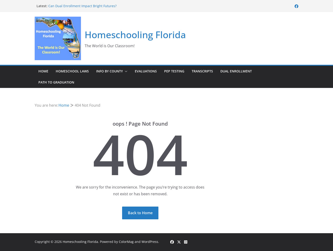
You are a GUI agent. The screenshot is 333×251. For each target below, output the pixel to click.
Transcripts (202, 71)
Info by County (109, 71)
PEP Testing (174, 71)
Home (43, 71)
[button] (125, 71)
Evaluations (146, 71)
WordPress (150, 241)
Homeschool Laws (72, 71)
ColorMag (126, 241)
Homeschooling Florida (135, 34)
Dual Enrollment (236, 71)
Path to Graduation (56, 82)
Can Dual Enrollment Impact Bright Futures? (82, 6)
